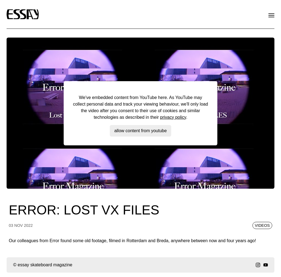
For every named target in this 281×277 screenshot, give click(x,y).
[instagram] (258, 265)
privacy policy (173, 117)
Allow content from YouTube (140, 130)
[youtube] (265, 265)
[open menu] (271, 15)
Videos (262, 225)
